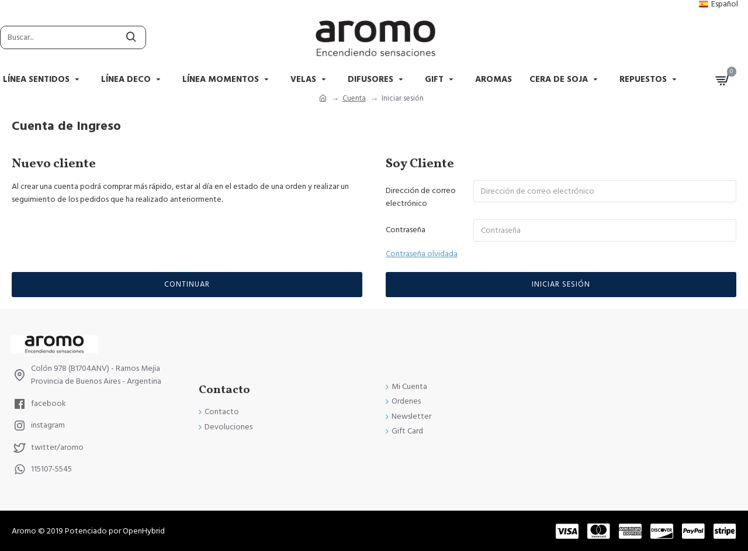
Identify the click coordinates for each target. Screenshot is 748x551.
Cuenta (354, 98)
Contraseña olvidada (422, 254)
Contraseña (405, 230)
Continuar (187, 284)
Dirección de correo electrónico (421, 197)
